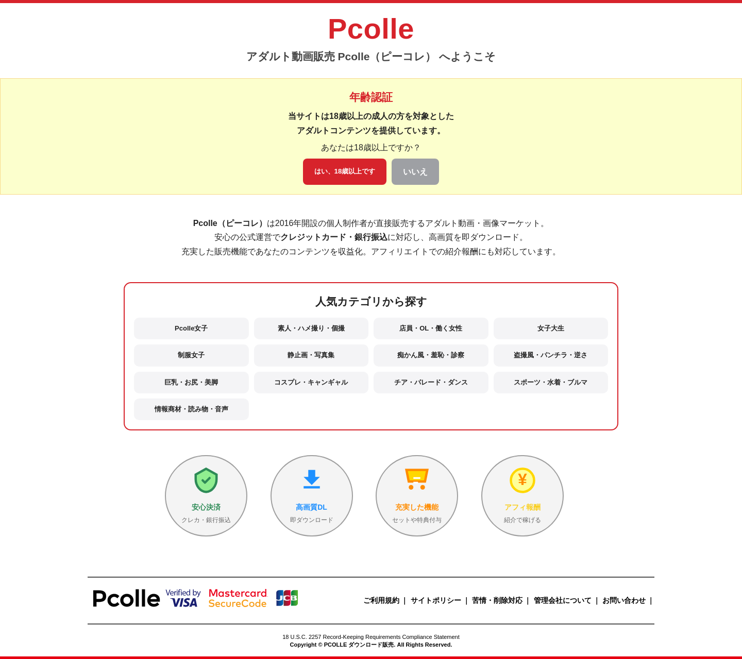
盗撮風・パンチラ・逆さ (550, 355)
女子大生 (550, 328)
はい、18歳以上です (345, 171)
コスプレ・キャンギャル (311, 382)
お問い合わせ (624, 600)
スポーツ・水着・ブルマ (550, 382)
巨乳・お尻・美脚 (191, 382)
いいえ (415, 171)
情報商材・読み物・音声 (191, 409)
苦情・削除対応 (497, 600)
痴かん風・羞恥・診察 (430, 355)
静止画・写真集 (311, 355)
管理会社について (563, 600)
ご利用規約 (381, 600)
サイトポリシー (436, 600)
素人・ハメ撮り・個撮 (311, 328)
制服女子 (191, 355)
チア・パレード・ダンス (431, 382)
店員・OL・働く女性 (430, 328)
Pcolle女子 (191, 328)
